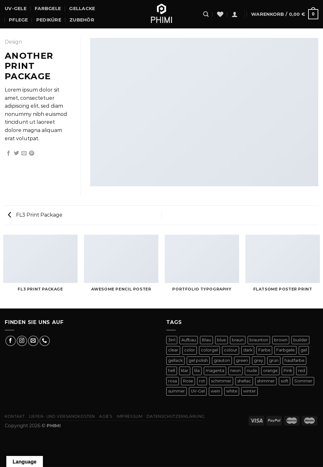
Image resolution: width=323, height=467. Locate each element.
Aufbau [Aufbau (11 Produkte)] (188, 340)
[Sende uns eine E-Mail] (33, 341)
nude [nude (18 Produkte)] (252, 370)
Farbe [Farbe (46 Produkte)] (264, 350)
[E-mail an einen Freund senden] (23, 153)
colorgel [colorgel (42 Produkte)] (209, 350)
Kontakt (15, 416)
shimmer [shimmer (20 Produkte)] (266, 381)
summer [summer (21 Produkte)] (176, 391)
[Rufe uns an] (44, 341)
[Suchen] (205, 14)
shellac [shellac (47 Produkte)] (244, 381)
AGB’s (105, 416)
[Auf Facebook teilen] (8, 153)
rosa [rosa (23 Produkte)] (172, 381)
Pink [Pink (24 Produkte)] (288, 370)
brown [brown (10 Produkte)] (280, 340)
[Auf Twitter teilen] (16, 153)
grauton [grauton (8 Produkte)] (222, 360)
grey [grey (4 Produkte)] (258, 360)
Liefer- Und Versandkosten (62, 416)
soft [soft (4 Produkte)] (284, 381)
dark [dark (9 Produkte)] (247, 350)
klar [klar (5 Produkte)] (184, 370)
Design (13, 42)
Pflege (18, 20)
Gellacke (82, 8)
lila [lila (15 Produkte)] (197, 370)
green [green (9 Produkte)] (242, 360)
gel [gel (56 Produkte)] (304, 350)
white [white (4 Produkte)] (231, 391)
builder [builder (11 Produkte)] (300, 340)
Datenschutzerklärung (176, 416)
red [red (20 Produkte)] (301, 370)
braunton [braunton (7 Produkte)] (259, 340)
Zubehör (81, 20)
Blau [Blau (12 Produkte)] (206, 340)
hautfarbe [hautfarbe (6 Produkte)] (294, 360)
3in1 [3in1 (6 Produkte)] (171, 340)
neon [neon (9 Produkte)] (235, 370)
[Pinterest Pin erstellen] (31, 153)
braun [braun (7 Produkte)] (238, 340)
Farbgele (48, 8)
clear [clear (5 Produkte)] (173, 350)
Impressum (130, 416)
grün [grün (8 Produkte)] (274, 360)
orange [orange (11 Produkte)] (270, 370)
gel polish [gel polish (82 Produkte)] (198, 360)
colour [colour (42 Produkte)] (230, 350)
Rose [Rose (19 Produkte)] (188, 381)
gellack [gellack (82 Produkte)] (175, 360)
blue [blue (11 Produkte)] (221, 340)
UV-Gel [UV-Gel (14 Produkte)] (198, 391)
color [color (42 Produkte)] (189, 350)
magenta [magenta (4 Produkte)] (215, 370)
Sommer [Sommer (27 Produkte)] (303, 381)
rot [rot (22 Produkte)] (202, 381)
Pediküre (48, 20)
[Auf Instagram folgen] (22, 341)
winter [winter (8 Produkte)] (249, 391)
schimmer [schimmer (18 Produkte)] (221, 381)
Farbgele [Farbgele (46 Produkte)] (285, 350)
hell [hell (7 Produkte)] (171, 370)
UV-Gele (15, 8)
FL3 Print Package (35, 215)
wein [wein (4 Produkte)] (215, 391)
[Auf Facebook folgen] (10, 341)
